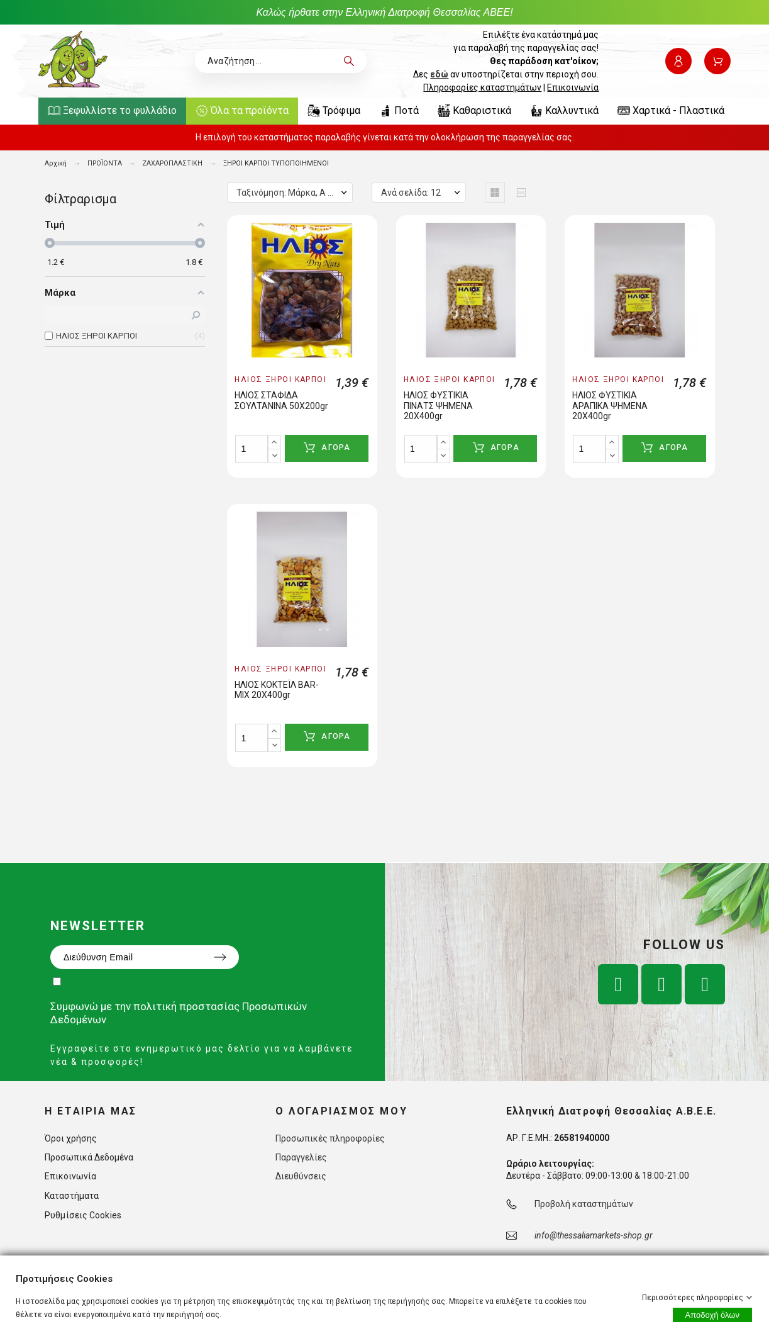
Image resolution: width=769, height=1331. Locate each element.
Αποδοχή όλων (712, 1315)
